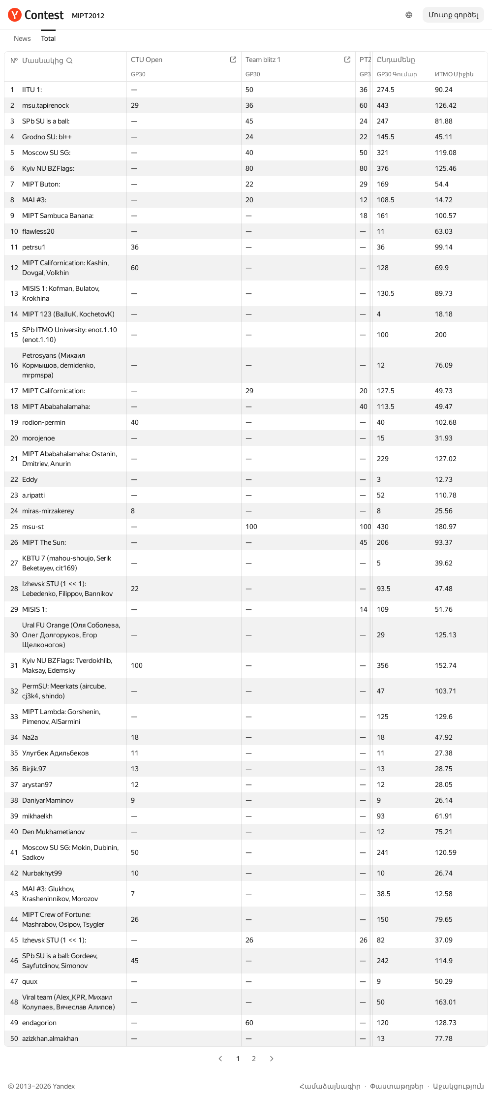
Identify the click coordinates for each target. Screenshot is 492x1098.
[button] (47, 60)
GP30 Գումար (402, 74)
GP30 (143, 74)
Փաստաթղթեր (397, 1086)
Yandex (64, 1086)
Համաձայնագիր (330, 1086)
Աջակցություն (458, 1086)
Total (48, 38)
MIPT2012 (88, 16)
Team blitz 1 (268, 59)
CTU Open (151, 59)
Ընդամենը (401, 59)
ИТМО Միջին (459, 74)
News (22, 38)
